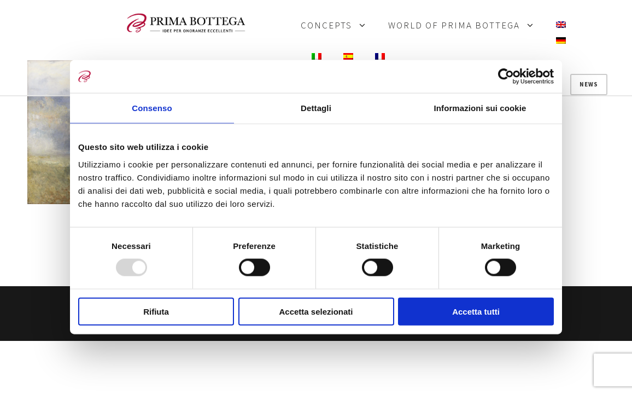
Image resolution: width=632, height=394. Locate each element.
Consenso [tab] (152, 108)
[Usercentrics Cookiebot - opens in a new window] (506, 76)
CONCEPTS (326, 25)
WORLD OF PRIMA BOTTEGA (454, 25)
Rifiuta (156, 311)
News (589, 84)
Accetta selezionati (316, 311)
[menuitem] (561, 25)
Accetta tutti (476, 311)
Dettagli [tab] (316, 108)
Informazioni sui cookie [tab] (480, 108)
